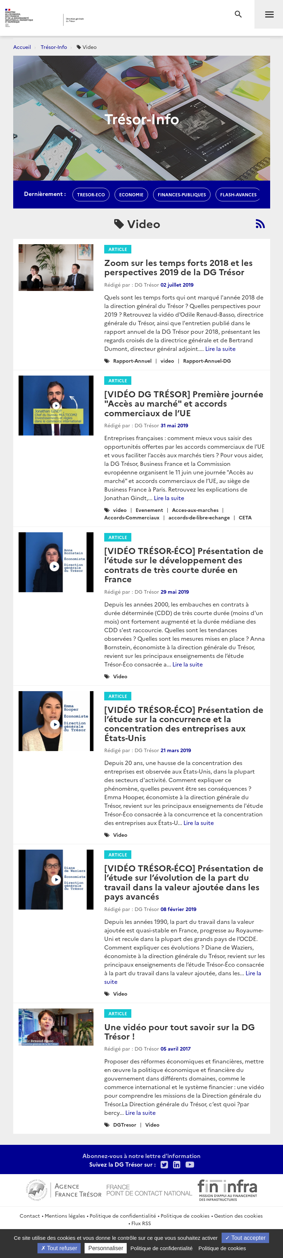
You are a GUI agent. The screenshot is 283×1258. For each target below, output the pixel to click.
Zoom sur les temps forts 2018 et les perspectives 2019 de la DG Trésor (178, 266)
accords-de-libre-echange (199, 517)
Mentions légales (65, 1215)
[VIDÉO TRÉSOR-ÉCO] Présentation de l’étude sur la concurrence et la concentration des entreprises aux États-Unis (183, 723)
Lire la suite (220, 348)
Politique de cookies (185, 1215)
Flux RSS (141, 1223)
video (167, 360)
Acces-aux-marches (195, 509)
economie (131, 194)
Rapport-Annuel (132, 360)
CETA (245, 517)
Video (120, 676)
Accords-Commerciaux (132, 517)
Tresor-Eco (91, 194)
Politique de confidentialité (123, 1215)
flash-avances (238, 194)
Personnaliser (105, 1248)
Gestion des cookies (238, 1215)
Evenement (149, 509)
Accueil (22, 46)
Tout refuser (59, 1248)
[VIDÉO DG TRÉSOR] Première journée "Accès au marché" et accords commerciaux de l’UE (183, 403)
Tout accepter (245, 1238)
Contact (30, 1215)
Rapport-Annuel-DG (207, 360)
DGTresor (124, 1124)
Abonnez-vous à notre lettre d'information (141, 1155)
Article (117, 249)
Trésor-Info (54, 46)
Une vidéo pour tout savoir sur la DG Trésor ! (179, 1031)
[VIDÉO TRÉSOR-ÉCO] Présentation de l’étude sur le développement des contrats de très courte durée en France (183, 564)
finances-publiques (182, 194)
